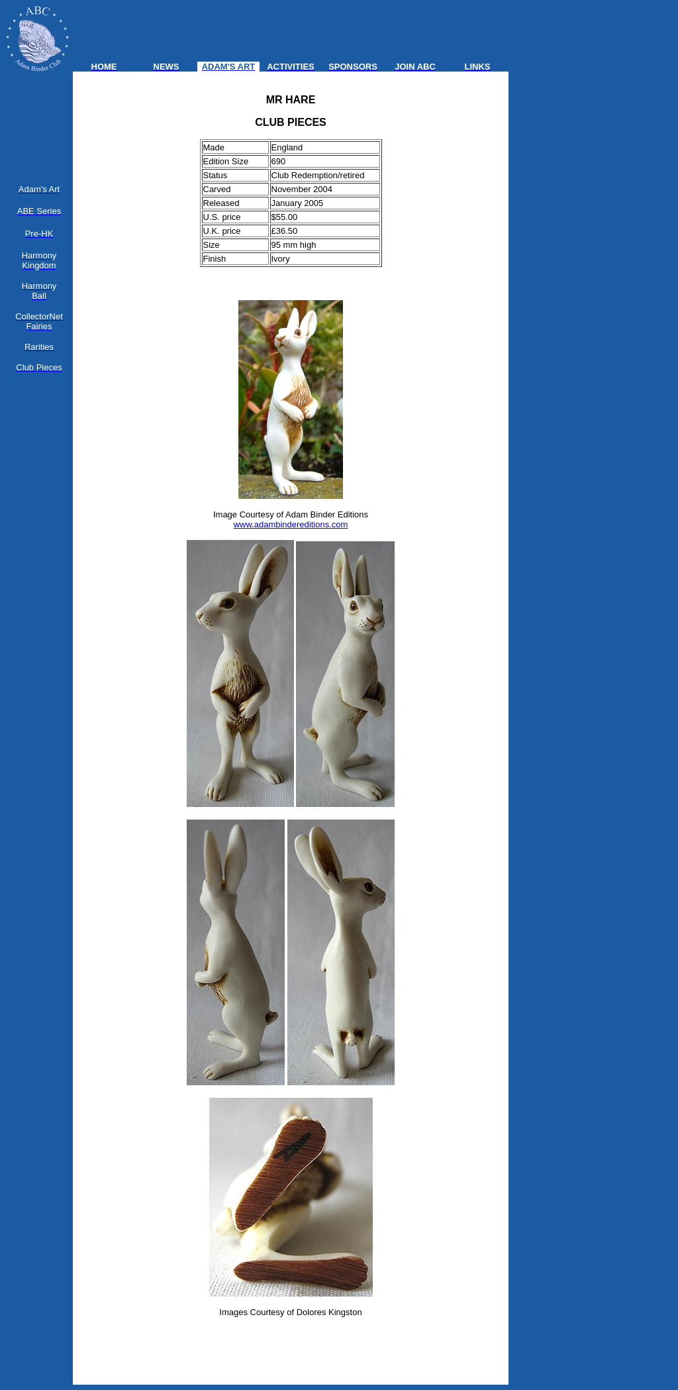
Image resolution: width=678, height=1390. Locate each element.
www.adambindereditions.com (291, 524)
